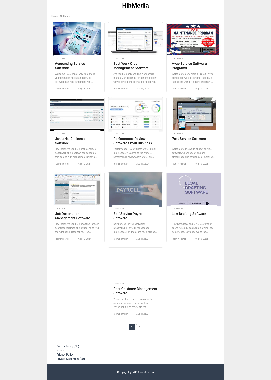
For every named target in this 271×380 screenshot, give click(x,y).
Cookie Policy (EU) (68, 346)
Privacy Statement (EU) (71, 358)
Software (65, 16)
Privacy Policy (65, 354)
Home (54, 16)
